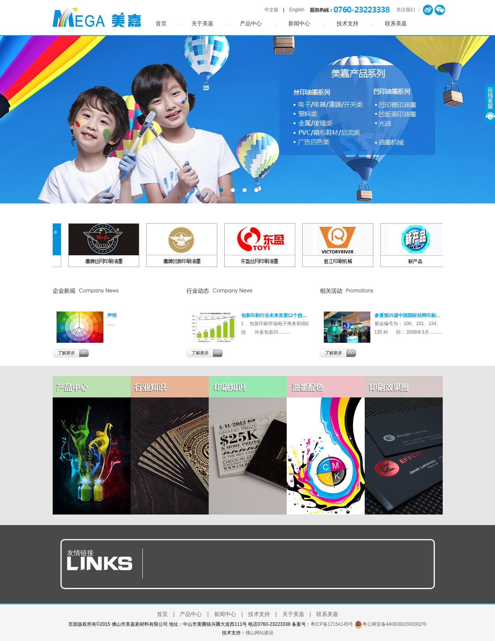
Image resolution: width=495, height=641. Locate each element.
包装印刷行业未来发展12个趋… (274, 315)
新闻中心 (299, 24)
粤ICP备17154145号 (331, 624)
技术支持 (347, 24)
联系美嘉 (396, 24)
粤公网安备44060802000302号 (394, 624)
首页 (161, 24)
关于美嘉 (202, 24)
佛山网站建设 (259, 633)
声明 (112, 315)
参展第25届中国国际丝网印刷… (407, 315)
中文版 (271, 9)
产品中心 (251, 24)
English (296, 9)
